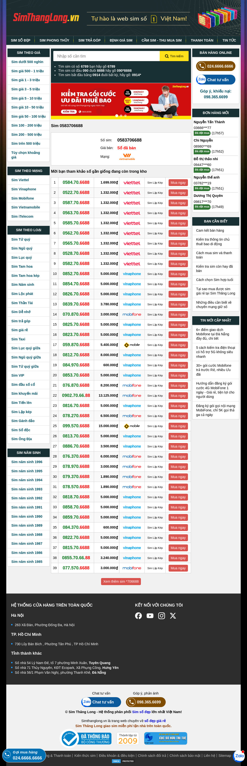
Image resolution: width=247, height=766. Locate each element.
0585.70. (76, 223)
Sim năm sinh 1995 (26, 471)
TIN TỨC (229, 40)
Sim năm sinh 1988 (26, 535)
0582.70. (76, 263)
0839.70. (76, 304)
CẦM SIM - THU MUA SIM (162, 40)
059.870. (76, 344)
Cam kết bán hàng (210, 230)
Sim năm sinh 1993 (26, 489)
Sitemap (225, 756)
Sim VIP (17, 375)
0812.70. (76, 354)
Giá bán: (106, 148)
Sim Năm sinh (22, 284)
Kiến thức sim (85, 756)
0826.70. (76, 294)
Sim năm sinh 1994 (26, 480)
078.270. (76, 415)
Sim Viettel (20, 180)
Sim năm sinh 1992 (26, 498)
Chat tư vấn (212, 80)
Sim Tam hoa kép (25, 276)
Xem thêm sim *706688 (121, 581)
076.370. (76, 456)
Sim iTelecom (22, 216)
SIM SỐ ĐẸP (20, 40)
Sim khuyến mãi (24, 393)
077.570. (76, 568)
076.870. (76, 385)
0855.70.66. (76, 557)
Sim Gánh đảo (22, 421)
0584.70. (76, 182)
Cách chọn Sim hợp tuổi (214, 280)
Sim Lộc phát (22, 294)
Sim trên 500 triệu (25, 143)
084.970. (76, 365)
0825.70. (76, 324)
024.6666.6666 (214, 66)
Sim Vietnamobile (25, 207)
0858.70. (76, 507)
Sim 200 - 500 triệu (26, 134)
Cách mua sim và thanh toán (214, 255)
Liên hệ (209, 756)
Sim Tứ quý (20, 239)
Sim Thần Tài (22, 303)
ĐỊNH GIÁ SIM (121, 40)
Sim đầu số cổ (23, 385)
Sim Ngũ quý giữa (26, 357)
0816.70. (76, 405)
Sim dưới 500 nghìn (27, 62)
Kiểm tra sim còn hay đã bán (214, 269)
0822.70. (76, 537)
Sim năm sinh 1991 (26, 507)
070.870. (76, 314)
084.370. (76, 527)
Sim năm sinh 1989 (26, 525)
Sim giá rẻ (19, 330)
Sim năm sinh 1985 (26, 562)
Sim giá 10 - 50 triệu (27, 107)
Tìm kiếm (174, 56)
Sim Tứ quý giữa (25, 366)
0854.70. (76, 283)
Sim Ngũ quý (21, 248)
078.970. (76, 466)
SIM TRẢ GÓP (89, 40)
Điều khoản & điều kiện (116, 756)
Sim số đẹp (141, 712)
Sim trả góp (20, 321)
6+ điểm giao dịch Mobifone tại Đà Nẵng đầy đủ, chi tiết (212, 334)
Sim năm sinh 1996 (26, 462)
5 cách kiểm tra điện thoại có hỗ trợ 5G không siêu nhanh (215, 352)
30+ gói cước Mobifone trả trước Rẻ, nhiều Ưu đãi (213, 370)
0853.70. (76, 375)
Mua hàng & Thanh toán (52, 756)
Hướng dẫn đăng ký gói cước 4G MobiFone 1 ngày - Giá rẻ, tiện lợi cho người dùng (215, 390)
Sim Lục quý (21, 257)
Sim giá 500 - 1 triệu (27, 71)
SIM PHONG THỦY (54, 40)
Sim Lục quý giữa (25, 348)
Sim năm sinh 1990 (26, 516)
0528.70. (76, 253)
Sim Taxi (18, 339)
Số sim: (106, 140)
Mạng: (105, 156)
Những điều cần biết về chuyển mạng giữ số (214, 305)
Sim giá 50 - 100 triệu (28, 116)
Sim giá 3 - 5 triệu (25, 89)
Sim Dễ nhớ (20, 312)
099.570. (76, 425)
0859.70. (76, 517)
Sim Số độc (20, 430)
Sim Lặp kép (21, 412)
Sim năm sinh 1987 (26, 543)
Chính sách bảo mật (185, 756)
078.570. (76, 486)
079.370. (76, 476)
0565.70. (76, 243)
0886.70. (76, 446)
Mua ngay (178, 183)
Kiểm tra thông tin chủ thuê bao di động (213, 241)
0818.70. (76, 496)
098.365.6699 (143, 702)
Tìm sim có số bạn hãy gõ (86, 66)
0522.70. (76, 192)
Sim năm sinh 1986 (26, 553)
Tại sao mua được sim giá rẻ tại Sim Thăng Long (215, 291)
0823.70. (76, 334)
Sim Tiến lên (21, 403)
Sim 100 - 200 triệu (26, 125)
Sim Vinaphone (23, 189)
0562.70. (76, 233)
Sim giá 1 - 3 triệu (25, 80)
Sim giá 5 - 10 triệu (26, 98)
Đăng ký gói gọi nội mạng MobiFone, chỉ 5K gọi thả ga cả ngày (215, 410)
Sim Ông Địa (21, 439)
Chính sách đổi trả (152, 756)
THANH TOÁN (202, 40)
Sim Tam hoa (22, 266)
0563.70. (76, 212)
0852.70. (76, 273)
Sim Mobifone (22, 198)
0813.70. (76, 436)
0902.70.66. (76, 395)
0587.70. (76, 202)
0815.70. (76, 547)
